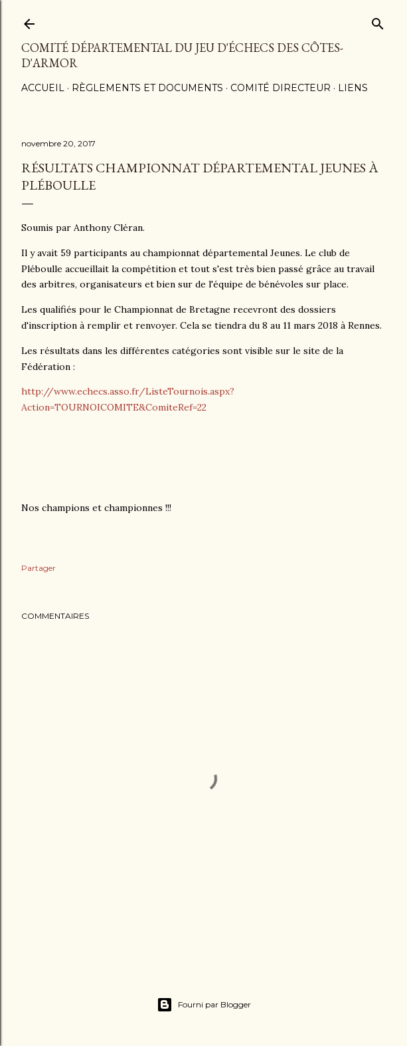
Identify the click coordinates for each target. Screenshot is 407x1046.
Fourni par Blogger (204, 1005)
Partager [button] (38, 568)
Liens (353, 88)
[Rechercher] (378, 21)
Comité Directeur (280, 88)
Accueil (42, 88)
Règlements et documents (147, 88)
